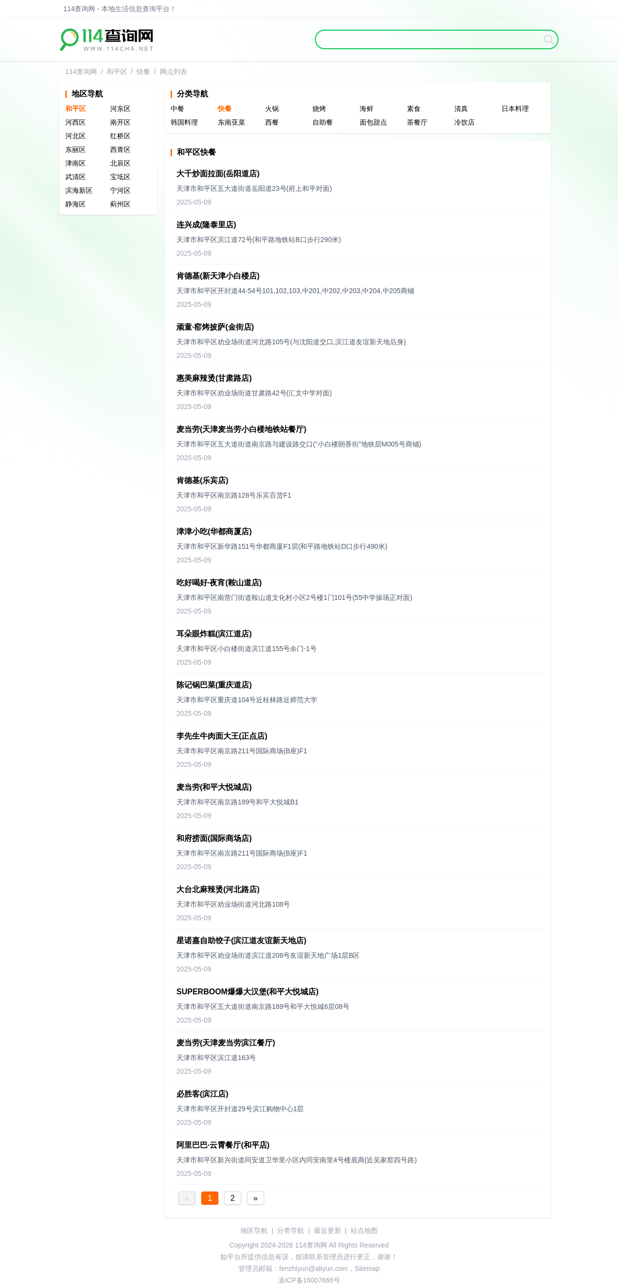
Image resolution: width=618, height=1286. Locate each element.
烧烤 (319, 108)
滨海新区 (79, 190)
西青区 (120, 149)
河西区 (75, 122)
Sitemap (367, 1268)
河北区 (75, 136)
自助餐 (322, 122)
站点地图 (364, 1230)
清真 (461, 108)
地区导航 (254, 1230)
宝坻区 (120, 177)
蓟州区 (120, 204)
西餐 (272, 122)
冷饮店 (464, 122)
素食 (414, 108)
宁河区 (120, 190)
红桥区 (120, 136)
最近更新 (327, 1230)
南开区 (120, 122)
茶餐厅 (417, 122)
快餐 (143, 71)
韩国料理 (184, 122)
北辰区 (120, 163)
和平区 (117, 71)
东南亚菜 (231, 122)
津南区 (75, 163)
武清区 (75, 177)
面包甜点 (373, 122)
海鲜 (366, 108)
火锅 (272, 108)
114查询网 (81, 71)
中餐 (177, 108)
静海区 (75, 204)
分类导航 (290, 1230)
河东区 (120, 108)
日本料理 (515, 108)
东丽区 (75, 149)
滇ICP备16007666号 (309, 1280)
